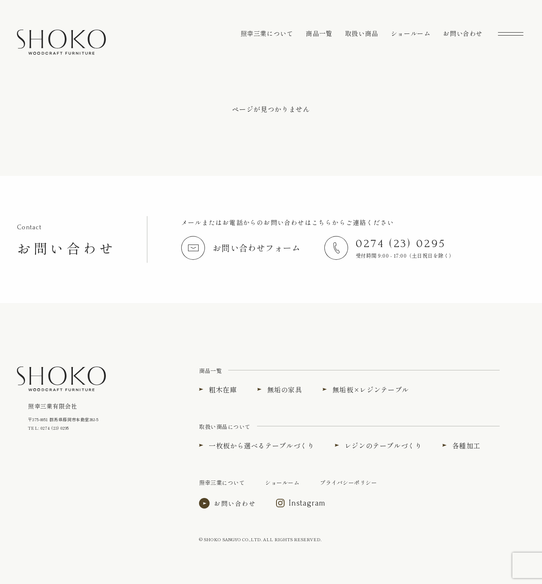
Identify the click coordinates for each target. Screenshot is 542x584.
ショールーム (411, 33)
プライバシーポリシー (348, 482)
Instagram (307, 503)
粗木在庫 (223, 389)
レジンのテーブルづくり (383, 445)
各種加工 (466, 445)
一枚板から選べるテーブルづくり (262, 445)
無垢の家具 (284, 389)
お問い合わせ (463, 33)
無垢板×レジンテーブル (370, 389)
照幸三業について (267, 33)
